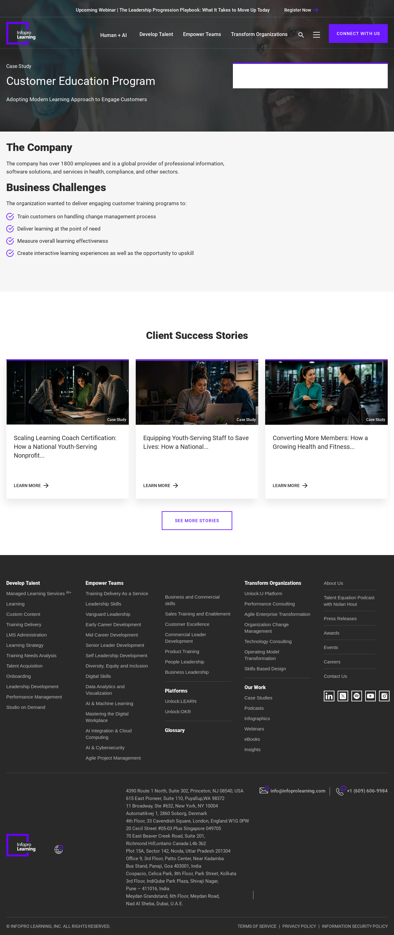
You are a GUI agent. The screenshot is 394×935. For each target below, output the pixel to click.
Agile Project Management (113, 758)
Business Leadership (186, 672)
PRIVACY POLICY (299, 926)
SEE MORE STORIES (197, 520)
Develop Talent (156, 34)
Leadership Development (32, 686)
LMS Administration (26, 634)
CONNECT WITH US (358, 33)
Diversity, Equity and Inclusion (117, 665)
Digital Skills (98, 676)
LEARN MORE (32, 485)
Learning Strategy (24, 645)
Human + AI (113, 35)
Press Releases (340, 618)
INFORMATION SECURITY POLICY (355, 926)
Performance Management (34, 696)
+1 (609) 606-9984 (367, 791)
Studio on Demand (25, 707)
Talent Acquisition (24, 665)
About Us (333, 583)
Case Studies (258, 697)
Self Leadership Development (116, 655)
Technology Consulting (268, 641)
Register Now (301, 10)
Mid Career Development (112, 634)
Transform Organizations (259, 34)
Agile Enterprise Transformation (277, 614)
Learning (15, 603)
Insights (252, 749)
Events (331, 647)
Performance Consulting (269, 603)
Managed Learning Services (38, 593)
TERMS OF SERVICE (257, 926)
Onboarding (18, 676)
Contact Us (335, 676)
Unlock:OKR (178, 711)
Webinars (254, 728)
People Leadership (184, 661)
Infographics (257, 718)
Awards (331, 633)
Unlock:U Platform (263, 593)
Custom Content (23, 614)
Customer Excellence (187, 624)
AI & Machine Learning (109, 703)
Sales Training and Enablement (197, 613)
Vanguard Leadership (108, 614)
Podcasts (254, 708)
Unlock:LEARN (180, 701)
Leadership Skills (103, 603)
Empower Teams (202, 34)
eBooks (252, 739)
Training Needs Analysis (31, 655)
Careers (332, 661)
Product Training (182, 651)
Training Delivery (23, 624)
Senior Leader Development (115, 645)
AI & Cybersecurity (105, 747)
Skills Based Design (265, 668)
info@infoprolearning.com (298, 791)
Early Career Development (113, 624)
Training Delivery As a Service (117, 593)
